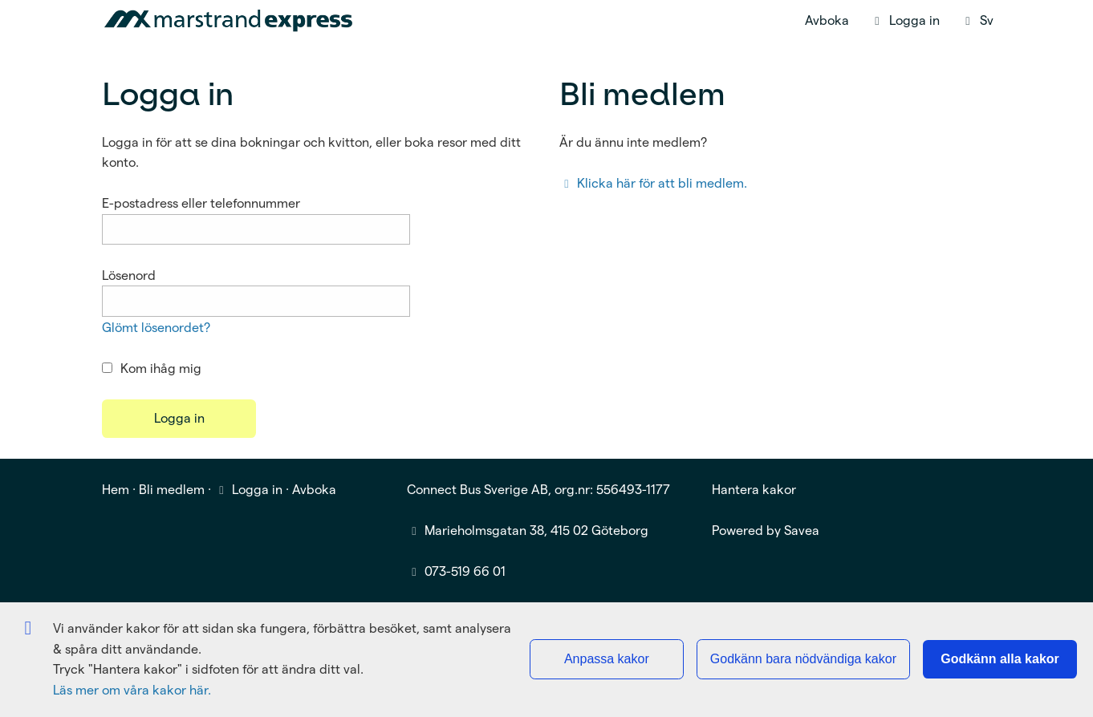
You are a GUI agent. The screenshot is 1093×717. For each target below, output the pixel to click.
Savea (801, 530)
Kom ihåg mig (151, 368)
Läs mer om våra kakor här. (132, 690)
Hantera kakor (754, 489)
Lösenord (129, 275)
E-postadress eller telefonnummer (201, 203)
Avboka (827, 20)
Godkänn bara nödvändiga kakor (803, 659)
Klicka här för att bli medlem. (653, 183)
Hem (115, 489)
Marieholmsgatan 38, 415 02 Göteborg (536, 530)
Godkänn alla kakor (1000, 659)
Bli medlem (172, 489)
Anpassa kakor (606, 659)
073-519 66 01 (465, 571)
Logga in (248, 489)
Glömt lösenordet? (156, 327)
